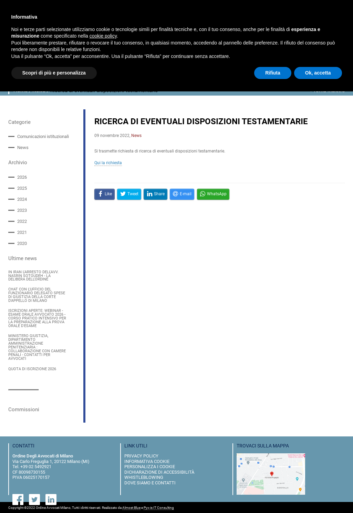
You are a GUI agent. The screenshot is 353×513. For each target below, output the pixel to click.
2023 (22, 210)
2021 (22, 232)
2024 (22, 199)
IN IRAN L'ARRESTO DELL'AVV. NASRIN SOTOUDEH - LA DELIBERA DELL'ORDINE (33, 276)
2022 (22, 221)
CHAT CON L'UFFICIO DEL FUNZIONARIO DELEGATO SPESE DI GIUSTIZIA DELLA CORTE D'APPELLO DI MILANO (36, 295)
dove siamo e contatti (150, 481)
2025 (22, 188)
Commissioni (23, 408)
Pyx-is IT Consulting (159, 507)
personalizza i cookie (149, 465)
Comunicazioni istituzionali (43, 136)
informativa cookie (146, 460)
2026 (22, 177)
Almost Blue (131, 507)
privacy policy (141, 454)
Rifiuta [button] (272, 73)
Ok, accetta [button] (318, 73)
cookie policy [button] (103, 36)
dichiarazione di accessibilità (159, 471)
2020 (22, 243)
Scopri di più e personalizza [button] (54, 73)
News (23, 147)
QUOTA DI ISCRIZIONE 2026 (32, 369)
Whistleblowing (143, 476)
